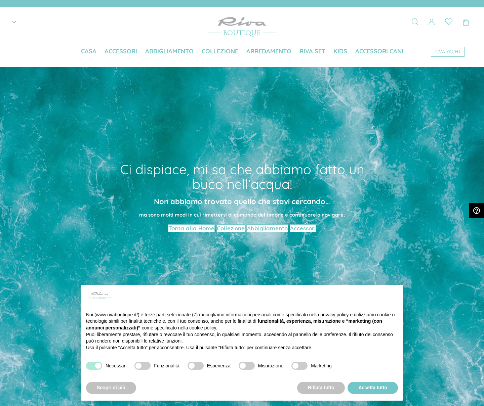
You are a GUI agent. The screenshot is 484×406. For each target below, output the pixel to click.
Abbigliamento (267, 228)
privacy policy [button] (334, 314)
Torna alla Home (191, 228)
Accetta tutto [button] (372, 387)
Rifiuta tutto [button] (321, 387)
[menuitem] (88, 51)
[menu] (242, 52)
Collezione (231, 228)
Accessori (303, 228)
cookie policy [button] (202, 327)
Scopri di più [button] (111, 387)
